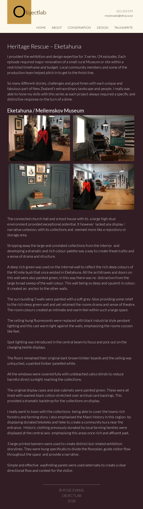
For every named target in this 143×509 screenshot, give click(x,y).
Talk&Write (123, 27)
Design (102, 27)
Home (41, 27)
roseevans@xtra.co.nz (119, 15)
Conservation (79, 27)
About (57, 27)
